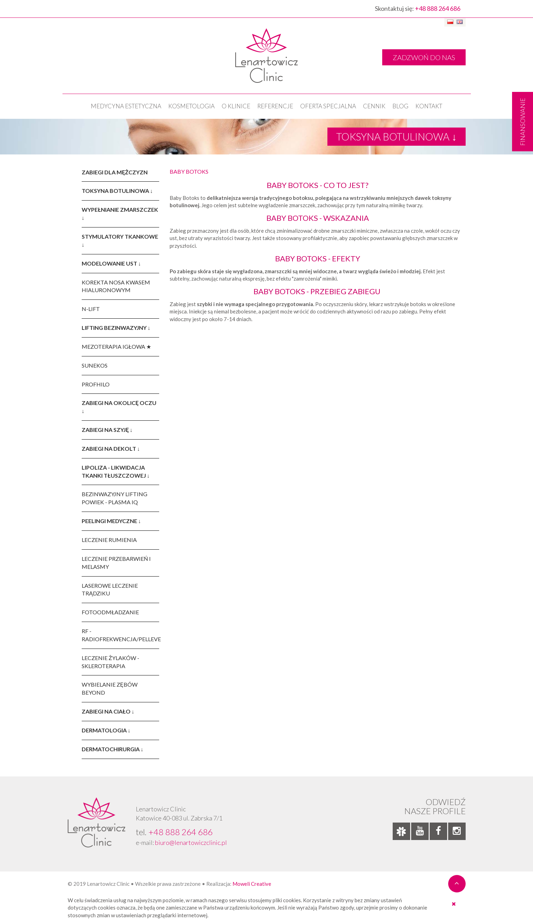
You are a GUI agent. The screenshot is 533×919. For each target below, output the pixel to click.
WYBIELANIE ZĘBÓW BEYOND (110, 688)
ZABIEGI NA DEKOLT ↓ (111, 448)
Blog (400, 106)
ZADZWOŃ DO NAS (424, 57)
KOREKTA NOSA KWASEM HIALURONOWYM (116, 286)
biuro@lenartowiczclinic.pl (191, 842)
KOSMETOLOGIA (191, 106)
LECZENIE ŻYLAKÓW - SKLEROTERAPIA (110, 661)
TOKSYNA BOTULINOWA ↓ (117, 190)
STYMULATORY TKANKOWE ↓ (120, 240)
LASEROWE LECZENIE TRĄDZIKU (110, 589)
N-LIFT (91, 308)
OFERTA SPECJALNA (328, 106)
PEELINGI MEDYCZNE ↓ (111, 521)
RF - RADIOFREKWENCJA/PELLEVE (121, 635)
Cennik (374, 106)
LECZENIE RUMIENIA (109, 539)
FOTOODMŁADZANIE (110, 612)
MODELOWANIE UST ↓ (111, 263)
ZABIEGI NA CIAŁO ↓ (108, 711)
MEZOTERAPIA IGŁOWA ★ (116, 346)
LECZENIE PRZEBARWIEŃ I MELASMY (116, 562)
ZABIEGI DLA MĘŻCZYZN (115, 172)
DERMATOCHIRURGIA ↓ (112, 749)
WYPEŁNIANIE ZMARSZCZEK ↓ (120, 213)
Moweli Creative (251, 884)
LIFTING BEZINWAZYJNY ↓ (116, 327)
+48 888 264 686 (437, 8)
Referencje (275, 106)
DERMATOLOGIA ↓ (106, 730)
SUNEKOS (95, 365)
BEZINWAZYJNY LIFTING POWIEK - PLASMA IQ (114, 498)
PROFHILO (96, 384)
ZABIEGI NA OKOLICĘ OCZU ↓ (119, 406)
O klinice (236, 106)
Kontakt (428, 106)
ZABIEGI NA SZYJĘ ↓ (107, 429)
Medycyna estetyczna (126, 106)
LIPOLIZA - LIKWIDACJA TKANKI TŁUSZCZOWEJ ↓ (116, 471)
